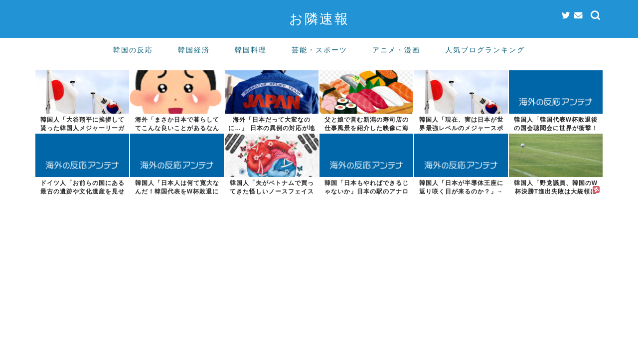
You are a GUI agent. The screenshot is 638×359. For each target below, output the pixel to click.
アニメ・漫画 (396, 49)
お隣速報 (319, 18)
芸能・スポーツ (319, 49)
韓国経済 (194, 49)
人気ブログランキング (485, 49)
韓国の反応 (133, 49)
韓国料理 (251, 49)
